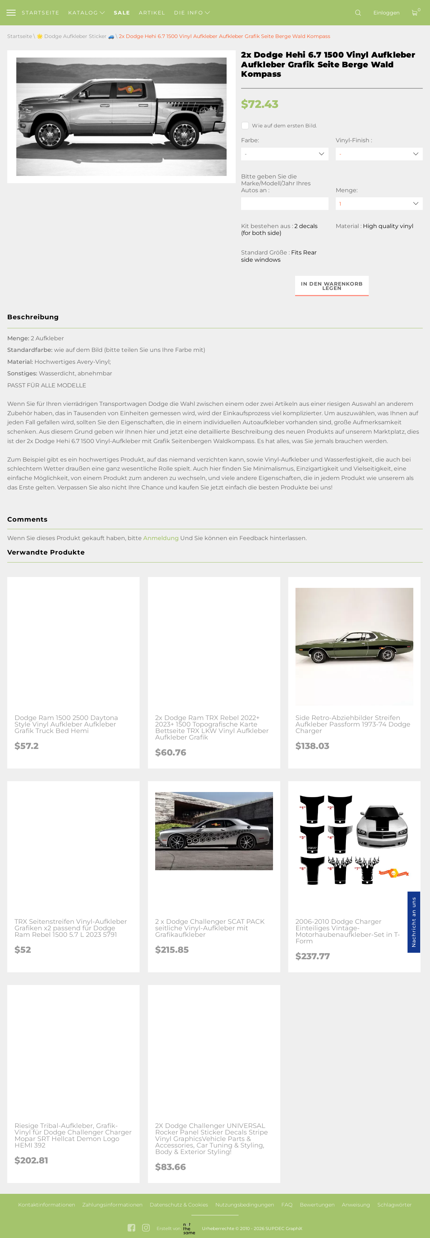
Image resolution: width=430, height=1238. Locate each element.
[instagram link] (146, 1228)
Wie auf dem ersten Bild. (279, 126)
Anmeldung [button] (161, 538)
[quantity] (379, 203)
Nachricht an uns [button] (413, 922)
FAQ (287, 1204)
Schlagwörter (394, 1204)
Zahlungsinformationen (112, 1204)
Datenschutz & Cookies (179, 1204)
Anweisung (356, 1204)
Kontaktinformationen (46, 1204)
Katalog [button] (86, 12)
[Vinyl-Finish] (379, 154)
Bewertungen (317, 1204)
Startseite (40, 12)
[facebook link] (131, 1228)
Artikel (152, 12)
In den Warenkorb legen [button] (332, 286)
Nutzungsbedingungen (244, 1204)
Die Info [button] (192, 12)
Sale (122, 12)
